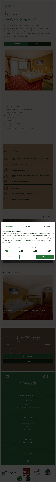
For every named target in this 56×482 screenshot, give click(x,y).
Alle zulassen (45, 256)
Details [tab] (28, 226)
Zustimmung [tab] (9, 226)
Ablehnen (10, 256)
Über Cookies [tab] (46, 226)
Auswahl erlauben (28, 256)
